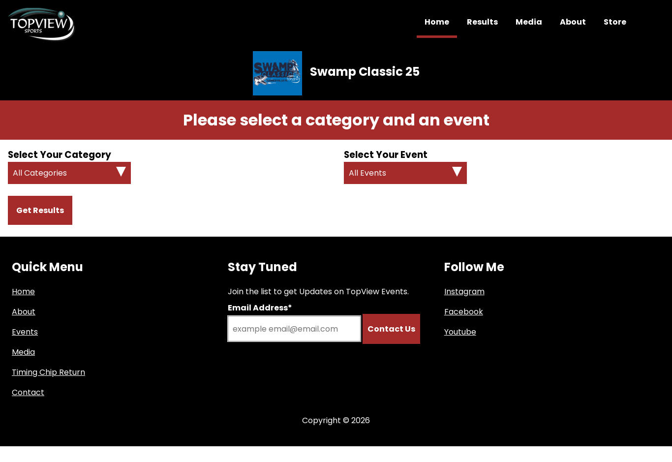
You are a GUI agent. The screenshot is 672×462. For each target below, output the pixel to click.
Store (615, 22)
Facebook (463, 311)
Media (529, 22)
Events (25, 332)
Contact (28, 392)
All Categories (40, 173)
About (573, 22)
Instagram (464, 291)
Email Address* (260, 307)
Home (437, 22)
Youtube (460, 332)
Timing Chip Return (48, 372)
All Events (367, 173)
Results (482, 22)
